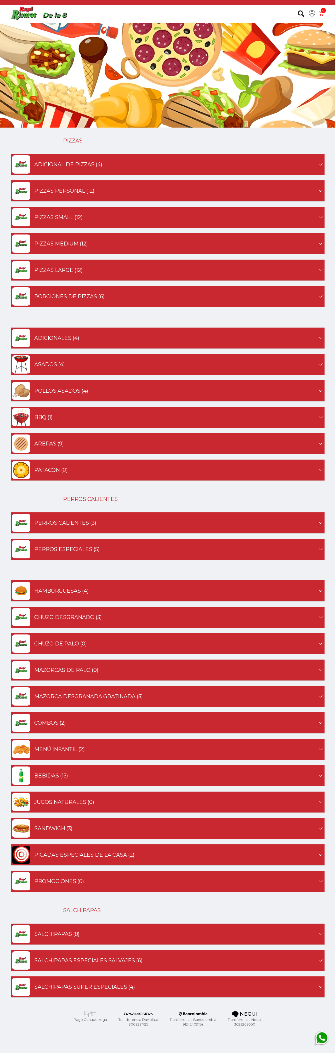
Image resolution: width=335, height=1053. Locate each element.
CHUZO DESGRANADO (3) (167, 617)
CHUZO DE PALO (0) (167, 643)
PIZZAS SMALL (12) (167, 217)
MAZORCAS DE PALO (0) (167, 670)
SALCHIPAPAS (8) (167, 934)
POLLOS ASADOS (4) (167, 391)
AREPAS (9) (167, 443)
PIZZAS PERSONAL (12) (167, 191)
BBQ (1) (167, 417)
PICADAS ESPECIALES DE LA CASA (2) (167, 855)
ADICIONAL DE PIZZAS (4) (167, 164)
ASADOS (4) (167, 364)
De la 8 (54, 15)
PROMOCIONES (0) (167, 881)
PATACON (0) (167, 470)
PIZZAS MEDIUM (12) (167, 243)
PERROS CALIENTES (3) (167, 523)
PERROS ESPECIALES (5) (167, 549)
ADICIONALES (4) (167, 338)
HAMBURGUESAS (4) (167, 591)
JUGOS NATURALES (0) (167, 802)
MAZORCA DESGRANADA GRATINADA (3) (167, 696)
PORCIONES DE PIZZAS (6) (167, 296)
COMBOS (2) (167, 723)
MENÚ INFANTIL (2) (167, 749)
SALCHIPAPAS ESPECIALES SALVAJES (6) (167, 960)
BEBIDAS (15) (167, 775)
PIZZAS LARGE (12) (167, 270)
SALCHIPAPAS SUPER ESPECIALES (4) (167, 987)
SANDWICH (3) (167, 828)
